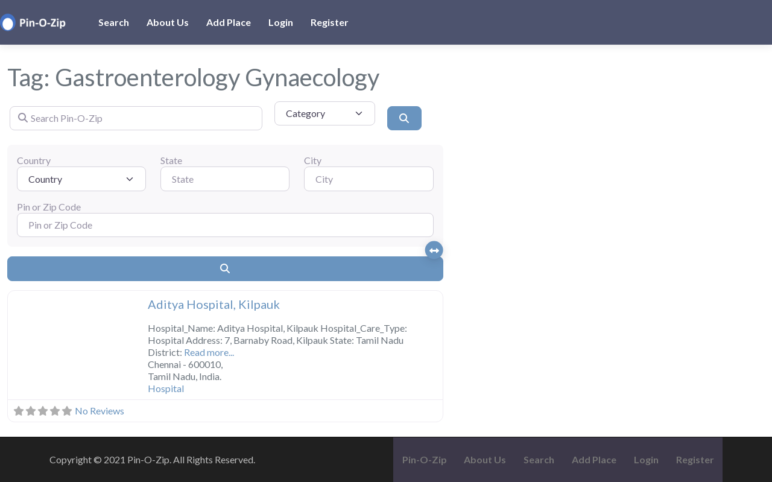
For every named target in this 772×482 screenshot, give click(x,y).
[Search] (404, 118)
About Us (168, 22)
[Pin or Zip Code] (225, 225)
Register (330, 22)
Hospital (166, 388)
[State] (225, 178)
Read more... (209, 352)
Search (113, 22)
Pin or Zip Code (49, 206)
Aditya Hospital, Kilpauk (214, 304)
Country (34, 160)
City (312, 160)
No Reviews (99, 410)
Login (280, 22)
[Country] (81, 178)
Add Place (228, 22)
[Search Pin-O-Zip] (136, 118)
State (171, 160)
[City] (368, 178)
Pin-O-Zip (424, 459)
